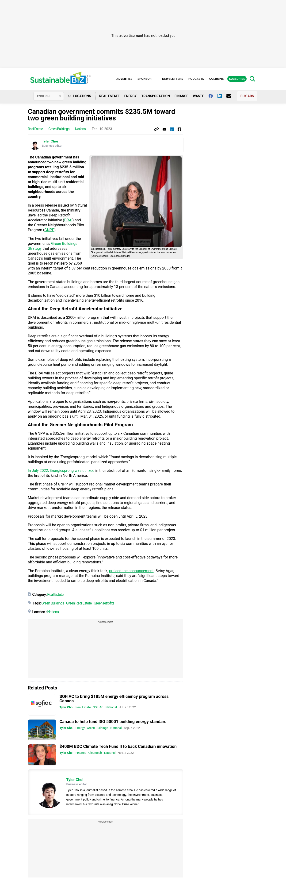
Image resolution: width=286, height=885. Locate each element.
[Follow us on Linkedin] (221, 95)
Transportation (155, 96)
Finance (181, 96)
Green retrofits (104, 603)
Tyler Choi (50, 141)
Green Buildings (58, 129)
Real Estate (109, 96)
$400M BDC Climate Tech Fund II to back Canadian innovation (118, 746)
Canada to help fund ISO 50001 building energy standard (113, 721)
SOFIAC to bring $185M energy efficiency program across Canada (114, 699)
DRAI (68, 220)
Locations (79, 96)
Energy (130, 96)
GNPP (49, 230)
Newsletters (172, 79)
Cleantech (95, 753)
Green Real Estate (79, 603)
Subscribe (237, 79)
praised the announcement (131, 571)
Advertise (124, 79)
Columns (216, 79)
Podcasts (196, 79)
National (80, 129)
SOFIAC (98, 707)
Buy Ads (247, 96)
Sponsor (144, 79)
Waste (198, 96)
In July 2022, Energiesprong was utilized (61, 471)
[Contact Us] (231, 96)
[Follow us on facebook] (213, 95)
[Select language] (48, 96)
